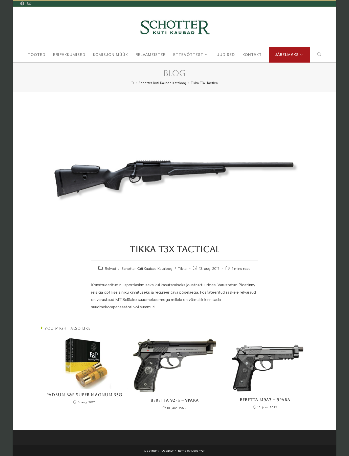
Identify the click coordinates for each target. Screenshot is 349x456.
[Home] (132, 83)
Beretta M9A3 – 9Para (265, 399)
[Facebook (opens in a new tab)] (23, 3)
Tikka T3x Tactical (205, 83)
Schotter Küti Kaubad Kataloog (147, 269)
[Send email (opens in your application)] (29, 3)
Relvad (110, 269)
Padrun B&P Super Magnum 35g (84, 394)
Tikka (182, 269)
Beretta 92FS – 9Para (174, 400)
